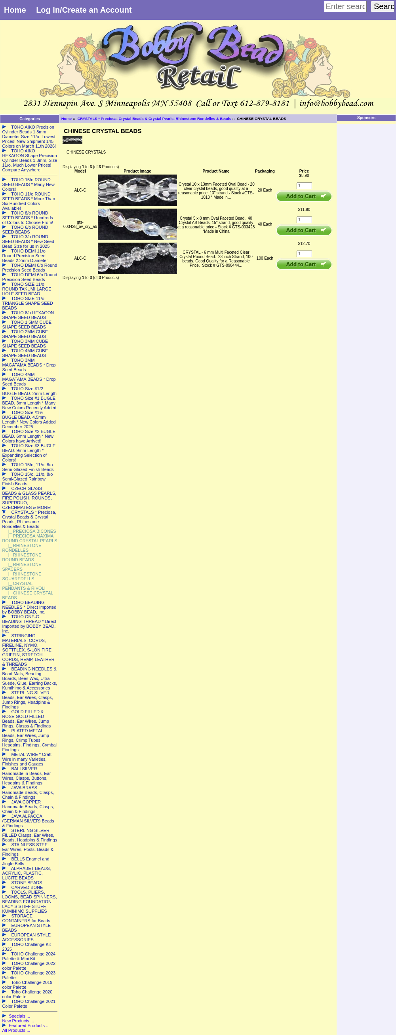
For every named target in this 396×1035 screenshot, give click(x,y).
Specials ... (19, 1016)
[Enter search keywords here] (345, 6)
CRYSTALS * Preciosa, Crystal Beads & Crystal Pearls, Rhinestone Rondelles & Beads (154, 118)
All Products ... (16, 1030)
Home (15, 10)
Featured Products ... (29, 1025)
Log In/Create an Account (84, 10)
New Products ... (18, 1020)
